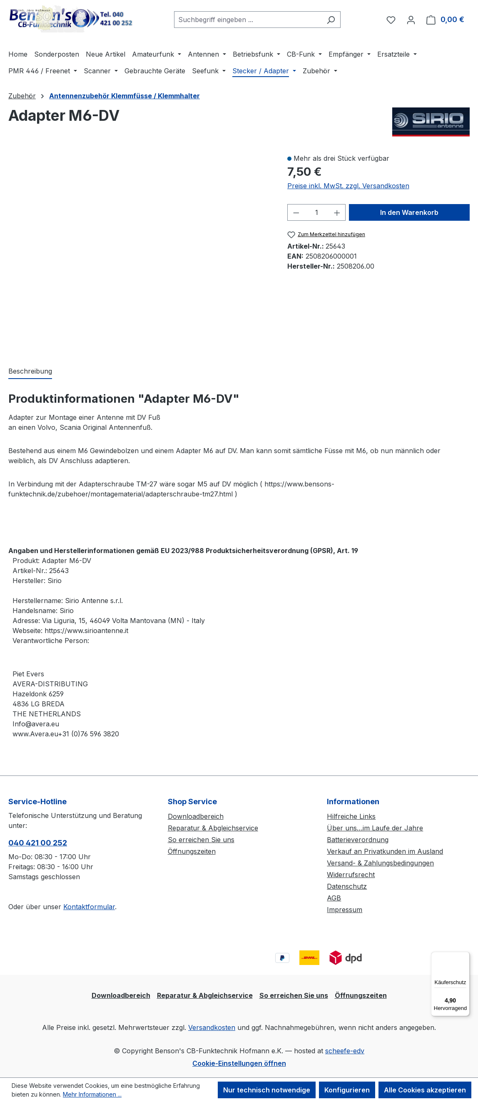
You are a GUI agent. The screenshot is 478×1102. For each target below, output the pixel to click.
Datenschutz (347, 886)
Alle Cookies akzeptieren (425, 1090)
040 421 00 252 (37, 842)
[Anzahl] (316, 212)
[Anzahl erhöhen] (337, 212)
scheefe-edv (344, 1051)
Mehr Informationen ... (92, 1094)
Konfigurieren (347, 1090)
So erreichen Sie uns (201, 839)
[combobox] (247, 19)
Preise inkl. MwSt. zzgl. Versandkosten (348, 186)
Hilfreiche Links (351, 816)
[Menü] (465, 957)
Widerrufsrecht (351, 874)
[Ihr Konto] (411, 19)
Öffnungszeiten (192, 851)
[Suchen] (331, 19)
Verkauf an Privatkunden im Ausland (385, 851)
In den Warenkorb (409, 212)
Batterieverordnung (357, 839)
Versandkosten (211, 1027)
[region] (139, 251)
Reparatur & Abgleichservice (213, 828)
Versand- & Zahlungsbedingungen (380, 863)
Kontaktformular (89, 907)
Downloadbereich (196, 816)
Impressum (344, 909)
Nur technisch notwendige (266, 1090)
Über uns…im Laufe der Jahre (375, 828)
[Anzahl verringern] (296, 212)
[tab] (30, 371)
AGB (334, 898)
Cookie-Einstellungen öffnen (239, 1063)
